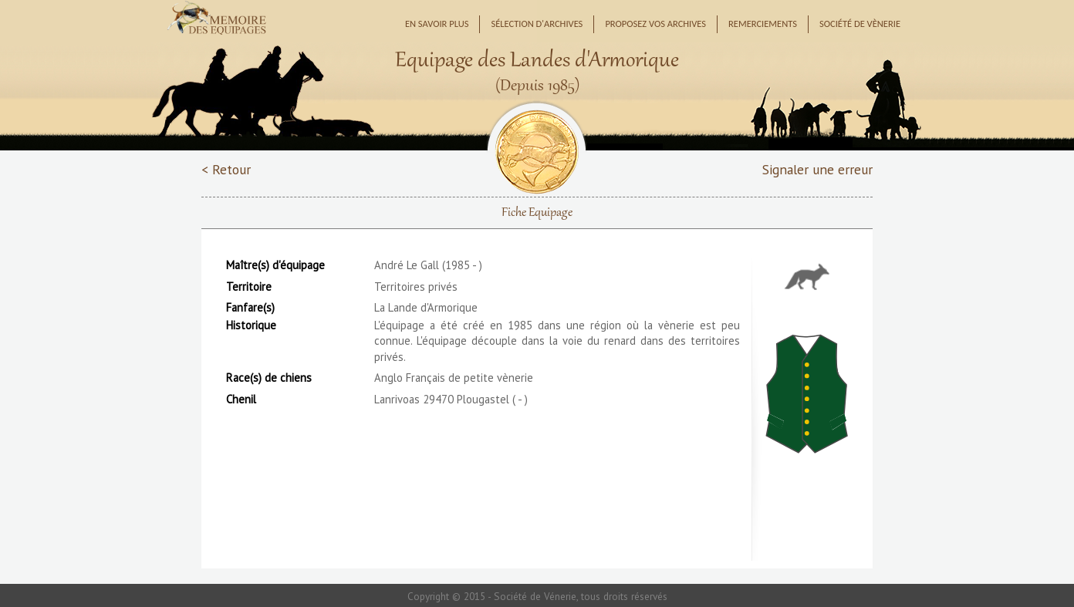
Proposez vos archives (655, 23)
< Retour (226, 169)
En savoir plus (437, 23)
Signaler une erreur (817, 169)
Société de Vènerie (859, 23)
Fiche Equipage (537, 213)
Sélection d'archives (537, 23)
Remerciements (762, 23)
